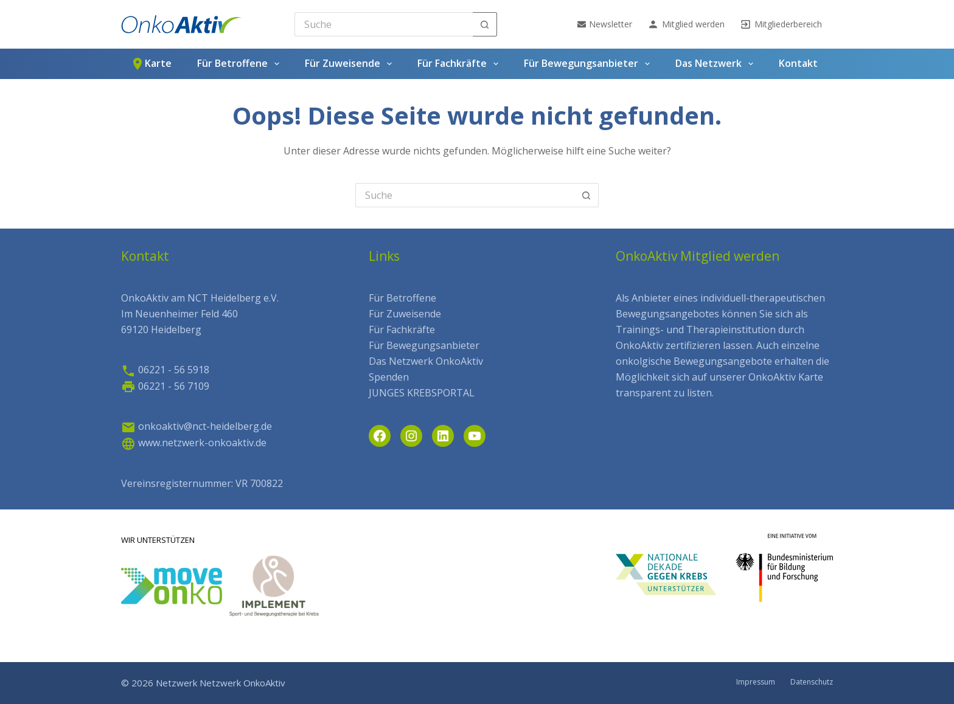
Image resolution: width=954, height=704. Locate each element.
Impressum (755, 682)
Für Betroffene (240, 64)
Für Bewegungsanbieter (589, 64)
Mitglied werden (686, 24)
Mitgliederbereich (781, 24)
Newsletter (604, 24)
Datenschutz (811, 682)
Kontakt (798, 63)
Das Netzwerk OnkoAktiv (426, 361)
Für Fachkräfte (460, 64)
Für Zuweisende (351, 64)
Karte (151, 64)
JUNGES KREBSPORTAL (422, 392)
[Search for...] (383, 24)
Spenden (389, 377)
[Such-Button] (485, 24)
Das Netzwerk (716, 64)
